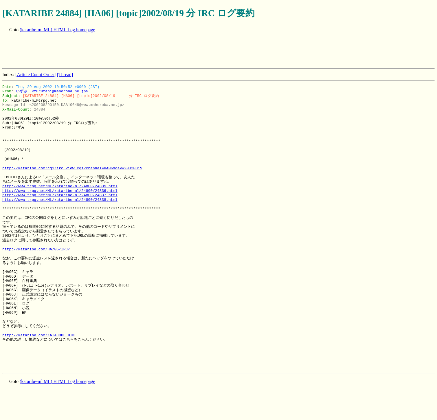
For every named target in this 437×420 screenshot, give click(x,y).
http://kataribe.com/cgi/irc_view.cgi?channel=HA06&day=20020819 (72, 168)
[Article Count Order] (35, 74)
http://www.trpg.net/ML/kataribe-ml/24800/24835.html (59, 186)
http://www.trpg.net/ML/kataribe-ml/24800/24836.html (59, 190)
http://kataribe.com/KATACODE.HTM (38, 335)
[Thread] (65, 74)
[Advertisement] (107, 51)
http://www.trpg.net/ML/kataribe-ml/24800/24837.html (59, 195)
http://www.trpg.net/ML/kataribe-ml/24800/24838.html (59, 199)
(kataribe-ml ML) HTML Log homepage (57, 29)
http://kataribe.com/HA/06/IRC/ (36, 249)
